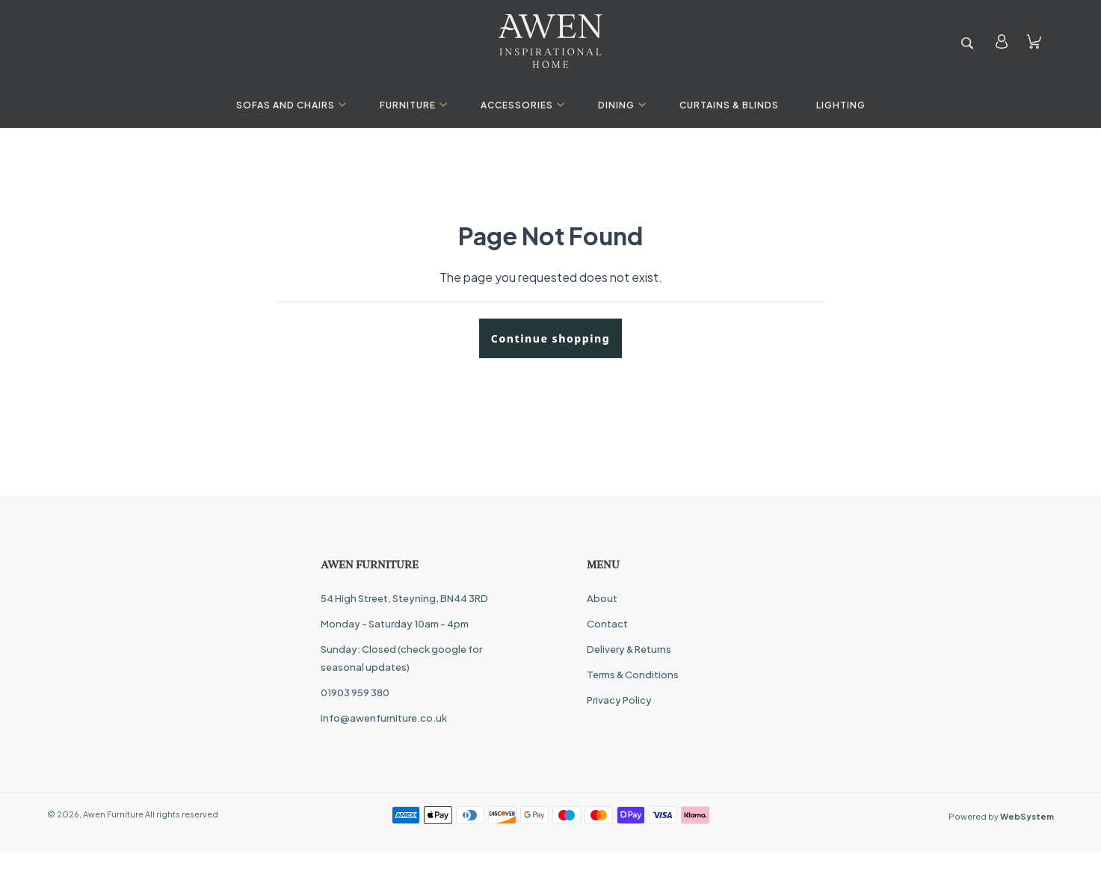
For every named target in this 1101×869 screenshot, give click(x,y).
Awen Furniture (113, 814)
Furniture (411, 105)
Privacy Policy (619, 700)
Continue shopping (550, 338)
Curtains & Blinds (729, 105)
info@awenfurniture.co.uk (384, 718)
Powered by (1001, 816)
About (602, 598)
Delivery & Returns (629, 649)
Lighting (841, 105)
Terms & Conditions (633, 675)
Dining (620, 105)
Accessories (521, 105)
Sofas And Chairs (289, 105)
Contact (607, 624)
